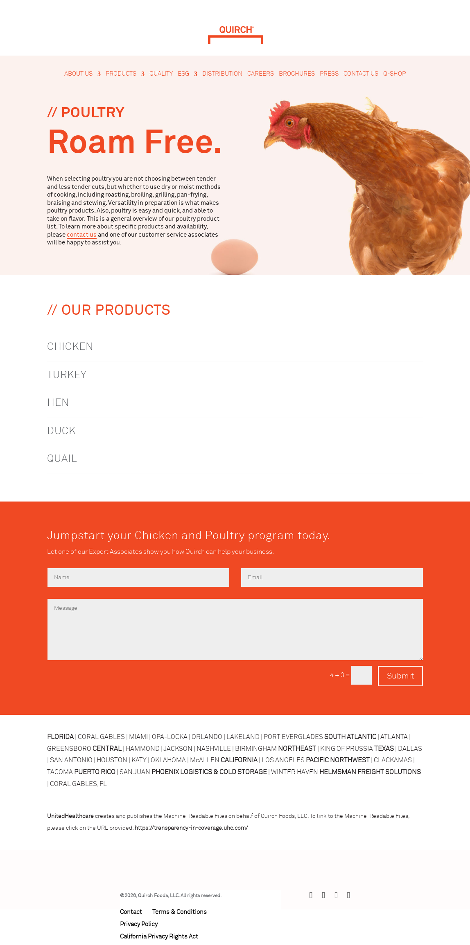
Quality (161, 74)
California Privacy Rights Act (159, 937)
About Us (78, 74)
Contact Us (360, 74)
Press (329, 74)
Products (121, 74)
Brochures (297, 74)
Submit (400, 676)
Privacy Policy (139, 924)
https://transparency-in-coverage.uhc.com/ (191, 828)
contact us (82, 235)
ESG (183, 74)
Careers (260, 74)
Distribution (222, 74)
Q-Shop (394, 74)
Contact (131, 912)
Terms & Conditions (179, 912)
